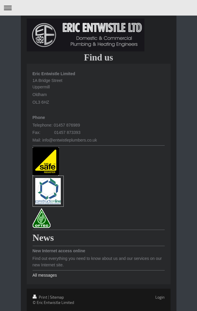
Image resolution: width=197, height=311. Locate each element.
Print (40, 297)
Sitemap (57, 297)
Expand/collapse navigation (98, 7)
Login (160, 297)
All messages (45, 275)
